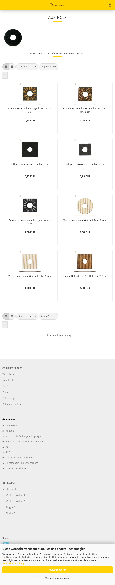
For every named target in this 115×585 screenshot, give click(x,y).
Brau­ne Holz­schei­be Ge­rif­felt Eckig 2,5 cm (85, 276)
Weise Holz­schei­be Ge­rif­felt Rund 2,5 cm (84, 220)
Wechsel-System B (15, 501)
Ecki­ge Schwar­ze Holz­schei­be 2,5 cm (30, 164)
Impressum (12, 425)
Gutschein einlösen (12, 404)
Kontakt (10, 430)
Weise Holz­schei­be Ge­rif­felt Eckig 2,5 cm (29, 276)
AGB (8, 447)
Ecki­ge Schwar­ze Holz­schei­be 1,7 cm (85, 164)
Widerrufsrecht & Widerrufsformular (25, 441)
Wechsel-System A (15, 495)
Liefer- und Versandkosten (20, 457)
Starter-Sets (12, 513)
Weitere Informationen (57, 578)
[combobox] (27, 66)
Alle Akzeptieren (57, 569)
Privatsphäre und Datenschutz (22, 463)
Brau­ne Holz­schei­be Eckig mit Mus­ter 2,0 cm (29, 110)
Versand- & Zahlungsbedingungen (24, 436)
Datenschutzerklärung (13, 563)
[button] (5, 66)
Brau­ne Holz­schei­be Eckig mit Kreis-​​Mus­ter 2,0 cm (85, 110)
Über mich (11, 489)
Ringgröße (11, 507)
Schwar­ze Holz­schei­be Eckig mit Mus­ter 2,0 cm (30, 222)
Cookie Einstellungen (17, 468)
